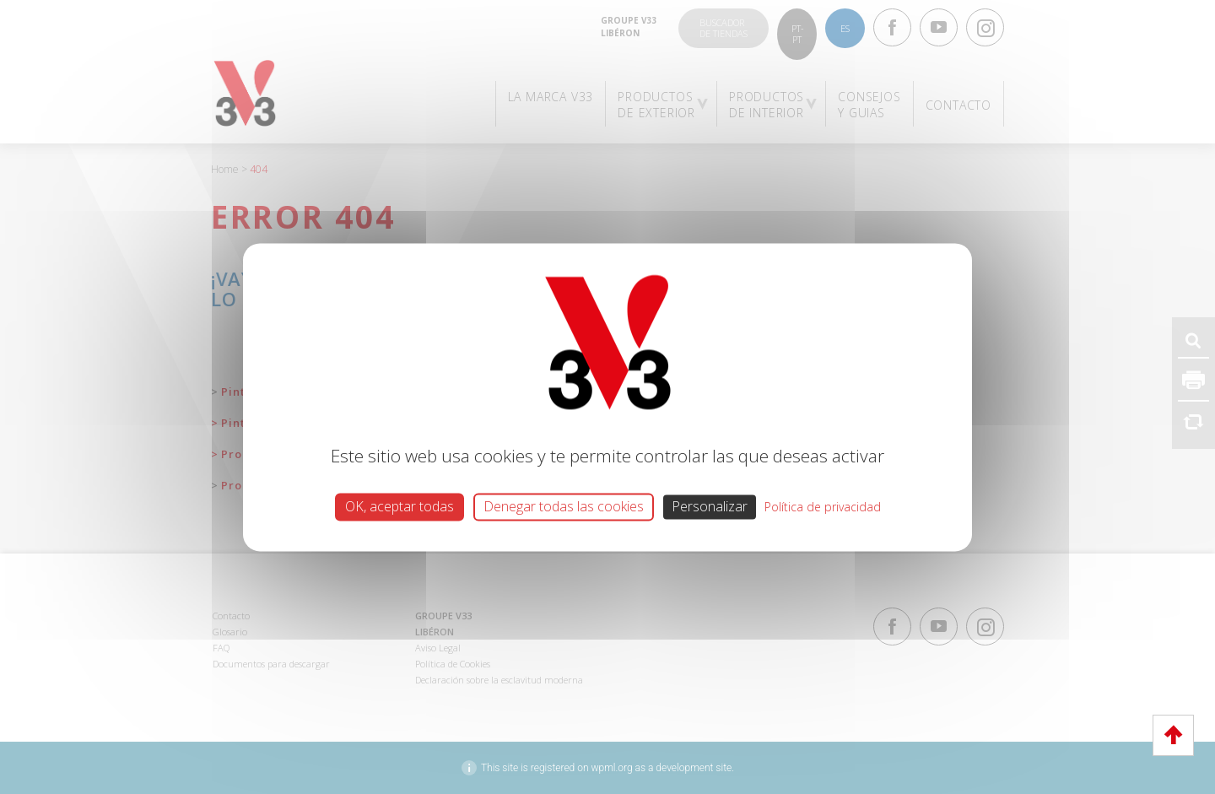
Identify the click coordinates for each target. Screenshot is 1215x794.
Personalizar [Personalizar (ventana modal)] (710, 506)
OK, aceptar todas (399, 506)
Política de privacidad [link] (822, 507)
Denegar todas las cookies (563, 506)
